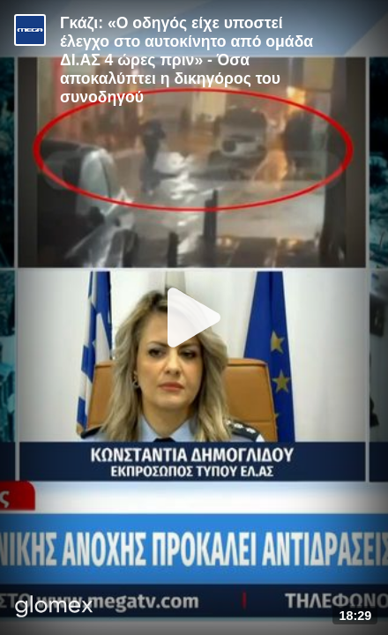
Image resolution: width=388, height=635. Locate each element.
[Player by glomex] (54, 608)
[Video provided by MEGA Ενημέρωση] (30, 30)
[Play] (194, 317)
